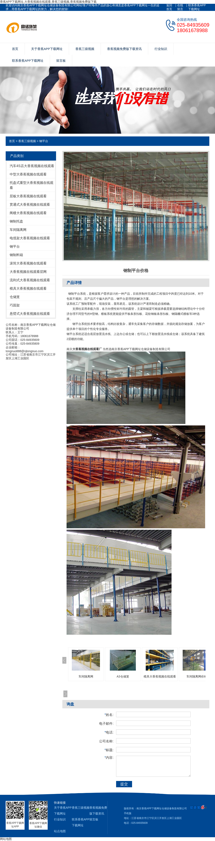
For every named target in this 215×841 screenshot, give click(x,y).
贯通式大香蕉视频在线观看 (30, 204)
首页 (15, 49)
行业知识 (161, 49)
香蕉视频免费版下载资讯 (124, 49)
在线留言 (180, 7)
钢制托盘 (16, 221)
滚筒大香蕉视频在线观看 (28, 263)
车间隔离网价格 (196, 676)
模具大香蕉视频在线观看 (28, 288)
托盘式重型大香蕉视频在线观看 (31, 185)
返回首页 (169, 7)
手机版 (127, 813)
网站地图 (6, 839)
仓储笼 (15, 297)
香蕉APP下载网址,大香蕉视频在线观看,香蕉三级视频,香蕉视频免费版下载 (48, 1)
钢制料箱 (16, 255)
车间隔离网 (18, 230)
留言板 (61, 60)
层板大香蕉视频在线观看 (28, 196)
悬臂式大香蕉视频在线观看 (30, 313)
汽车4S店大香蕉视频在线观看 (32, 166)
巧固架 (15, 305)
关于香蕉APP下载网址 (47, 49)
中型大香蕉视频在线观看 (28, 174)
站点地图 (60, 831)
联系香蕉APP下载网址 (197, 7)
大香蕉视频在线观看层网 (28, 271)
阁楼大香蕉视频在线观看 (28, 213)
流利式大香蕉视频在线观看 (30, 280)
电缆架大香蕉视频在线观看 (30, 238)
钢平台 (43, 141)
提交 (124, 784)
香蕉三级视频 (84, 49)
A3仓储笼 (123, 676)
